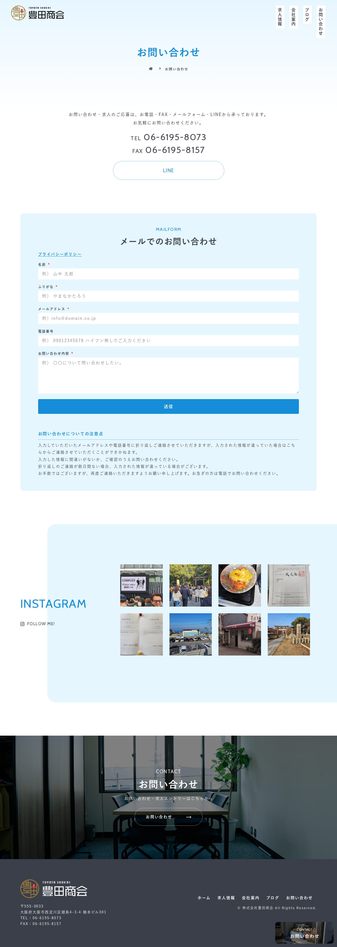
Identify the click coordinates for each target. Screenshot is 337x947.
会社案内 (294, 17)
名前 (42, 264)
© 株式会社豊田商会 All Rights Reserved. (277, 907)
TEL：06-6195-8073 (41, 918)
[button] (168, 170)
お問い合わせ (321, 22)
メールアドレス (52, 309)
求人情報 (280, 17)
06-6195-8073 (168, 137)
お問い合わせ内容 (54, 353)
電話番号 (46, 331)
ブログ (307, 15)
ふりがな (46, 286)
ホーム (204, 898)
